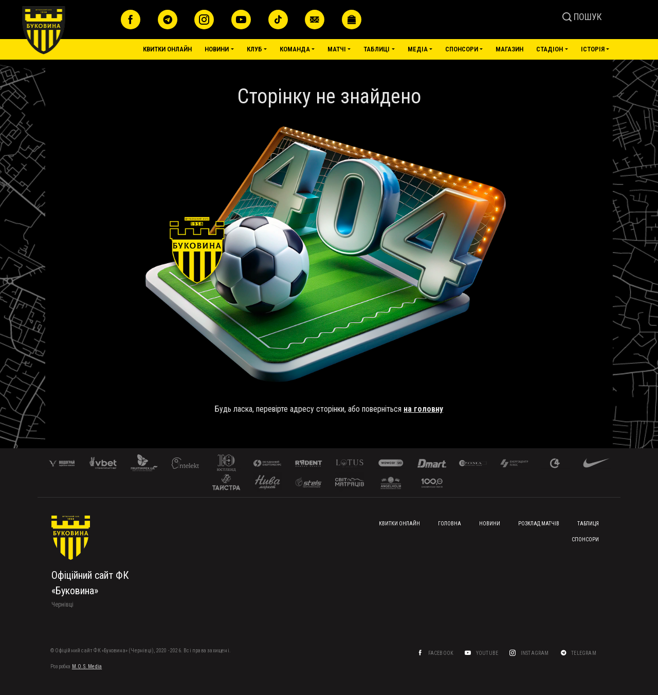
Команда (295, 49)
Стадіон (549, 49)
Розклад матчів (538, 523)
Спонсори (461, 49)
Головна (449, 523)
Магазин (509, 49)
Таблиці (376, 49)
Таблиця (588, 523)
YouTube (488, 653)
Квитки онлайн (167, 49)
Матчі (336, 49)
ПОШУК (582, 16)
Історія (593, 49)
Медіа (418, 49)
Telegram (584, 653)
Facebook (441, 653)
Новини (217, 49)
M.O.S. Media (87, 666)
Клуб (254, 49)
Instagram (535, 653)
